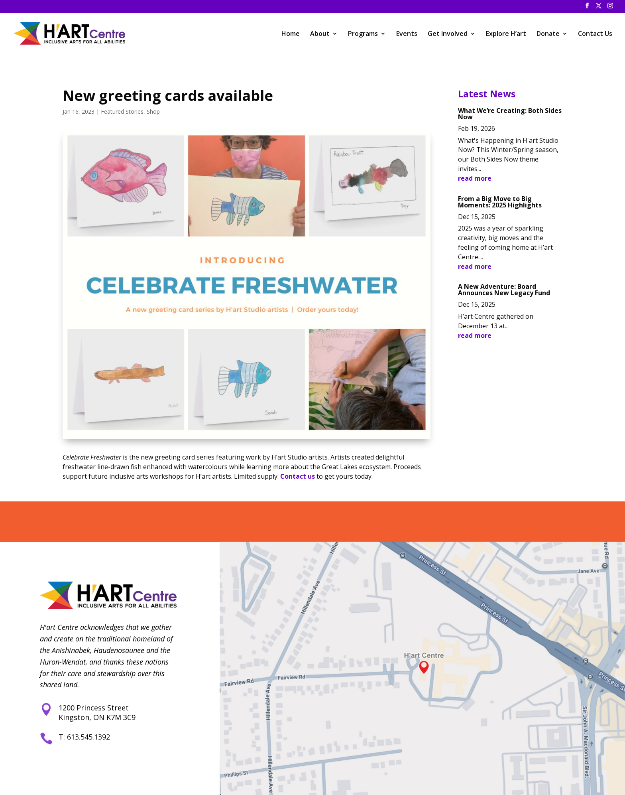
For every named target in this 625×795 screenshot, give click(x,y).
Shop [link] (153, 111)
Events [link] (406, 34)
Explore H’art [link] (506, 34)
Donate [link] (548, 34)
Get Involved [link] (448, 34)
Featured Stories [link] (122, 111)
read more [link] (474, 178)
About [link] (320, 34)
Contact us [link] (297, 476)
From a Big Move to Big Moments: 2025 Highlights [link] (500, 201)
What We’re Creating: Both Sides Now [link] (510, 113)
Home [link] (290, 34)
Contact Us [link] (595, 34)
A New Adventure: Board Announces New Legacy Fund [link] (504, 289)
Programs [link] (363, 34)
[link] (70, 32)
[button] (587, 8)
